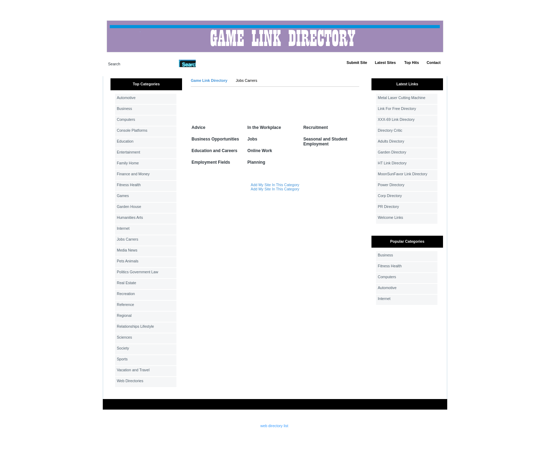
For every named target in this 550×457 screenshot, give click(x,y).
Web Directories (130, 381)
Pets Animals (128, 261)
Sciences (124, 337)
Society (123, 348)
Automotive (126, 98)
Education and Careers (214, 150)
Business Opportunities (215, 139)
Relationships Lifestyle (135, 326)
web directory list (274, 426)
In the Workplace (264, 127)
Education (125, 141)
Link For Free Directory (397, 108)
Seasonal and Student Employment (325, 141)
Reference (125, 304)
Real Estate (126, 283)
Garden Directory (392, 152)
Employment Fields (211, 162)
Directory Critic (390, 130)
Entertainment (128, 152)
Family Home (128, 163)
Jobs (252, 139)
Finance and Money (133, 174)
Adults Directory (391, 141)
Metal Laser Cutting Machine (401, 98)
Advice (198, 127)
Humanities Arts (130, 217)
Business (124, 108)
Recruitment (315, 127)
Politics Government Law (137, 272)
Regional (124, 315)
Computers (126, 119)
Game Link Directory (209, 80)
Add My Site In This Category (275, 185)
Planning (256, 162)
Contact (434, 62)
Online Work (259, 150)
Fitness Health (129, 185)
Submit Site (357, 62)
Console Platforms (132, 130)
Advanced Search (214, 63)
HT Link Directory (392, 163)
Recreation (126, 294)
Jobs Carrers (127, 239)
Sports (122, 359)
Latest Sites (385, 62)
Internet (123, 228)
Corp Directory (390, 196)
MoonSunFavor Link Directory (402, 174)
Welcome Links (390, 217)
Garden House (129, 206)
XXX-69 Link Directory (396, 119)
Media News (127, 250)
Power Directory (391, 185)
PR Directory (388, 206)
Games (123, 196)
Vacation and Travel (133, 370)
